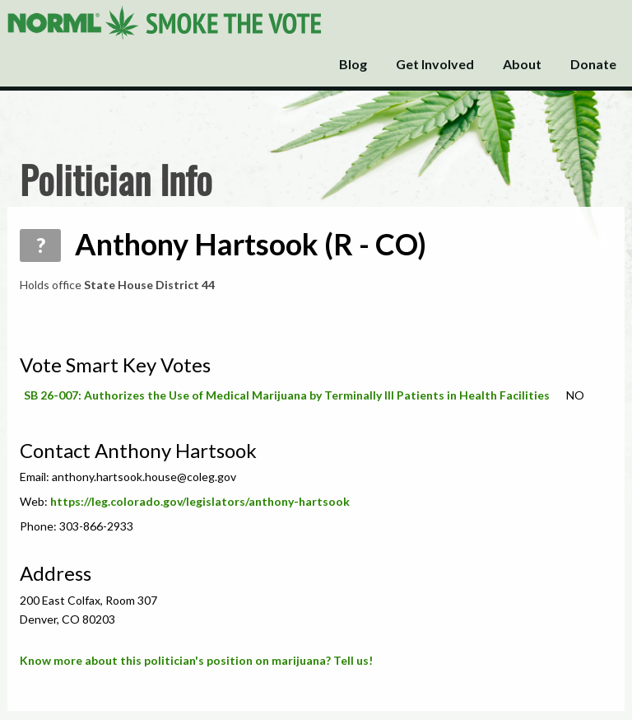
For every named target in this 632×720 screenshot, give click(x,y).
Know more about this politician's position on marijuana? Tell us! (196, 660)
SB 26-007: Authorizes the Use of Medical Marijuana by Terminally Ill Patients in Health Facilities (287, 395)
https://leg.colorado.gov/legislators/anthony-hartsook (200, 501)
